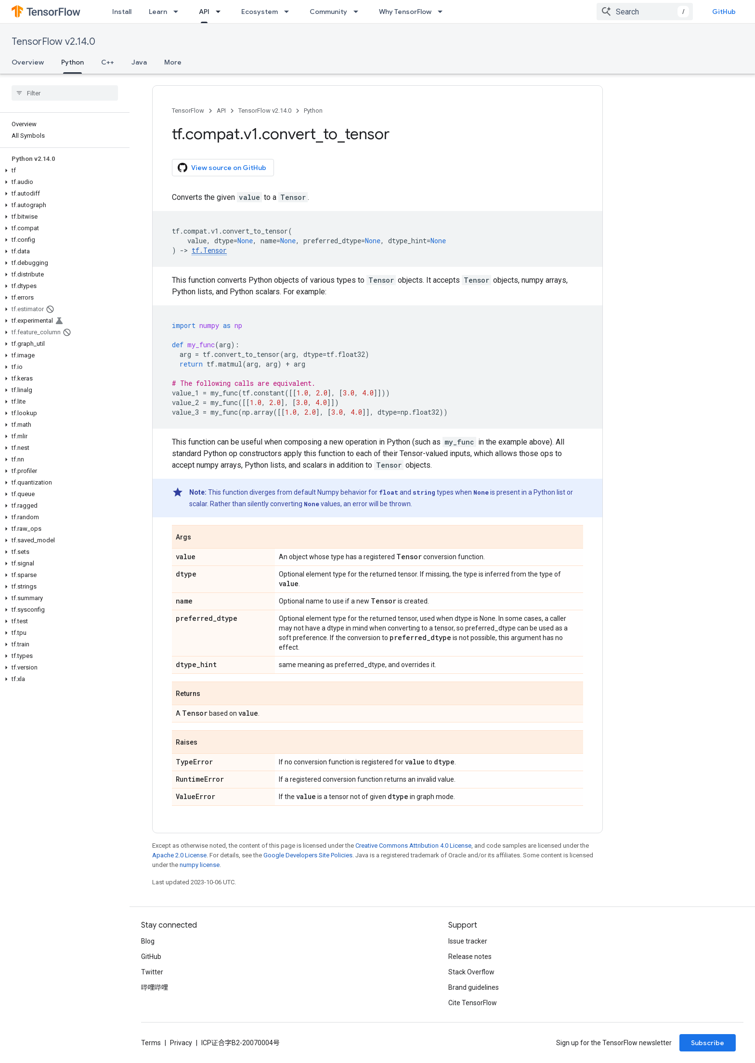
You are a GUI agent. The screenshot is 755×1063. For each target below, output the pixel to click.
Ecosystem (259, 11)
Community (328, 11)
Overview (28, 62)
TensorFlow (188, 110)
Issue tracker (467, 941)
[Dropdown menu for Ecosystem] (289, 11)
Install (121, 11)
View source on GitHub (222, 167)
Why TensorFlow (405, 11)
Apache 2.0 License (179, 855)
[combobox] (645, 11)
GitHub (724, 11)
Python (313, 110)
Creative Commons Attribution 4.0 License (413, 845)
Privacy (181, 1043)
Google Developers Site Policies (307, 855)
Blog (148, 941)
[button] (63, 170)
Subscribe (707, 1042)
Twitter (152, 972)
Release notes (470, 956)
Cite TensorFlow (472, 1003)
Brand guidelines (473, 987)
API (221, 110)
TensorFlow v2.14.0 (53, 42)
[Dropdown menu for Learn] (178, 11)
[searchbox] (65, 93)
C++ (107, 62)
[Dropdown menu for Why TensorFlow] (443, 11)
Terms (151, 1043)
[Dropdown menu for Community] (358, 11)
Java (139, 62)
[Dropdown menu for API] (221, 11)
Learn (158, 11)
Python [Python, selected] (72, 62)
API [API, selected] (204, 11)
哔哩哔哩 (154, 987)
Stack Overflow (471, 972)
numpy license (200, 864)
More (173, 62)
